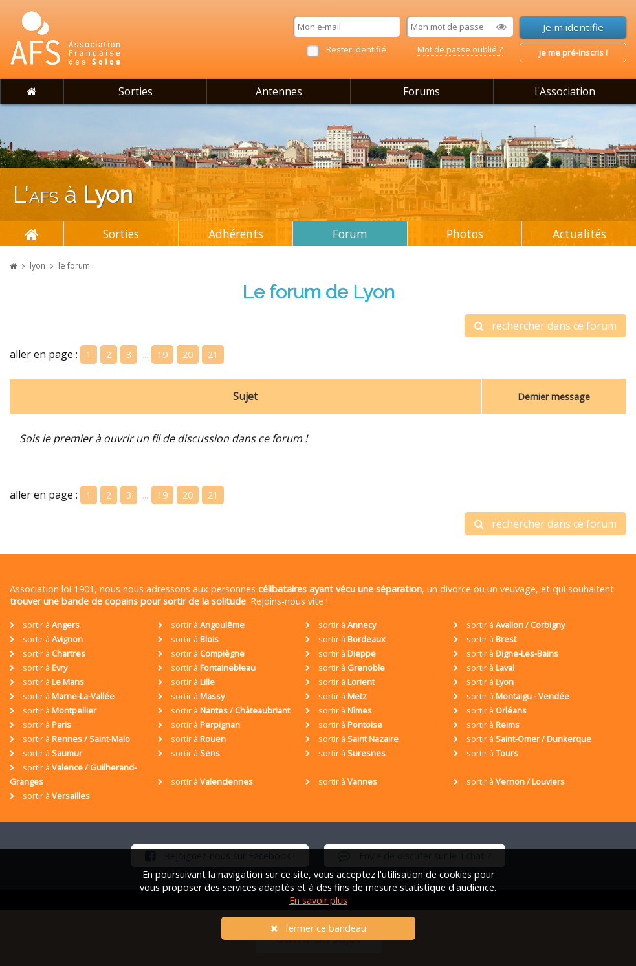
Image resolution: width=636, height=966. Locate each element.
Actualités (579, 234)
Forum (350, 234)
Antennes (279, 91)
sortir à (45, 625)
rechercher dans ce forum (545, 326)
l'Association (564, 91)
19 (162, 354)
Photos (464, 234)
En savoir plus (318, 900)
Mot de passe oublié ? (460, 49)
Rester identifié (356, 49)
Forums (421, 91)
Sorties (135, 91)
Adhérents (235, 234)
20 (187, 354)
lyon (37, 265)
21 (213, 354)
